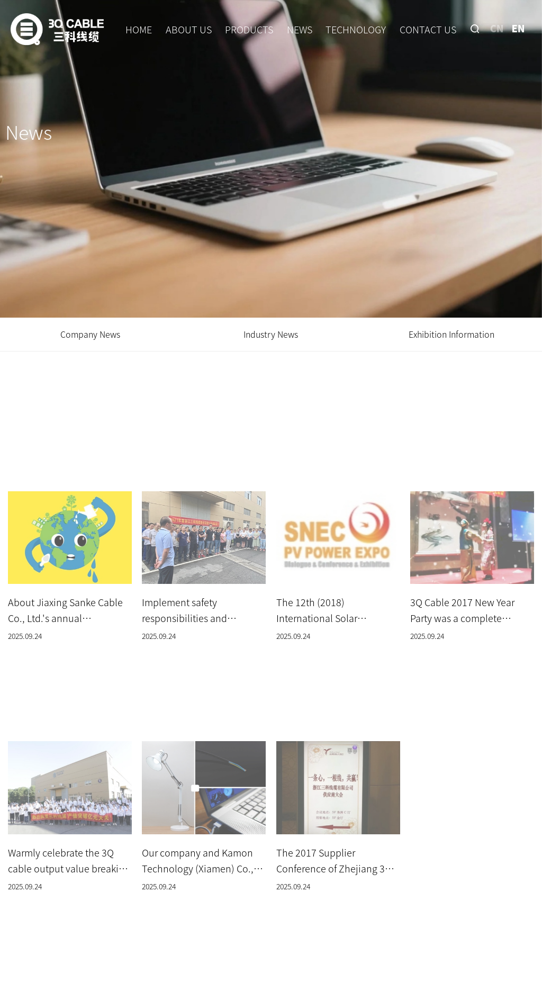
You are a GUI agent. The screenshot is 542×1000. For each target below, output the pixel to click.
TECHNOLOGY (356, 29)
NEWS (299, 29)
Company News (90, 334)
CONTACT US (428, 29)
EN (518, 28)
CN (497, 28)
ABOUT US (189, 29)
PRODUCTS (249, 29)
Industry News (270, 334)
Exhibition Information (451, 334)
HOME (138, 29)
